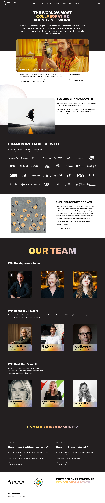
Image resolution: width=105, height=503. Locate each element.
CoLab (98, 3)
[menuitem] (33, 3)
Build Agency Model (16, 464)
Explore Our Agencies (64, 228)
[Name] (13, 496)
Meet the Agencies (75, 74)
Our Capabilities (76, 80)
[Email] (31, 496)
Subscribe (41, 497)
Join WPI (60, 464)
